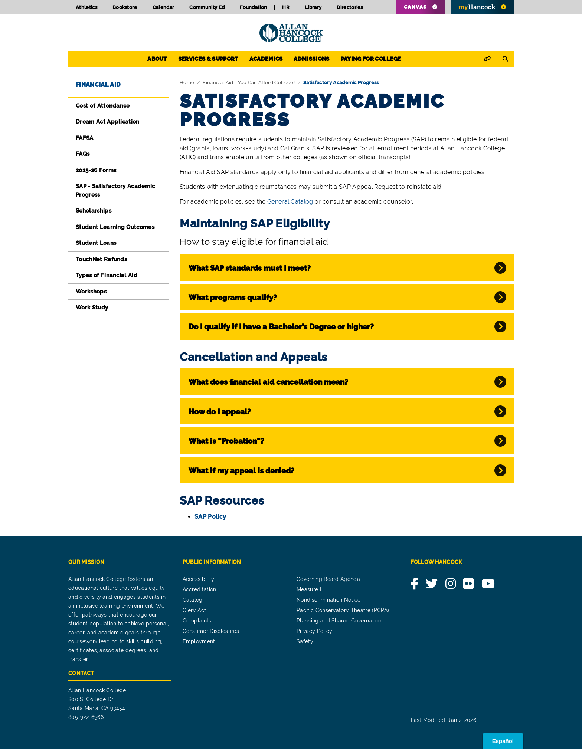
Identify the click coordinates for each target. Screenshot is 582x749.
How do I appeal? (220, 411)
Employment (199, 641)
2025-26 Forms (96, 170)
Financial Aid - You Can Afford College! (248, 82)
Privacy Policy (314, 631)
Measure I (309, 589)
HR (286, 7)
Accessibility (199, 579)
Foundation (253, 7)
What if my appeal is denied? (241, 470)
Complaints (197, 621)
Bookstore (124, 7)
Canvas (415, 7)
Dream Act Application (108, 121)
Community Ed (207, 7)
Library (313, 7)
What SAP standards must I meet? (250, 268)
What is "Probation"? (226, 441)
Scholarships (93, 210)
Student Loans (96, 243)
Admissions (311, 59)
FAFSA (85, 138)
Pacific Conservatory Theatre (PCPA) (343, 610)
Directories (350, 7)
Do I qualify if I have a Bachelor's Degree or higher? (281, 326)
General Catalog (290, 201)
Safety (305, 641)
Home (187, 82)
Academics (266, 59)
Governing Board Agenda (328, 579)
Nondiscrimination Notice (329, 600)
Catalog (193, 600)
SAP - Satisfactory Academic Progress (115, 190)
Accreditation (199, 589)
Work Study (92, 307)
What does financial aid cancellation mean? (268, 382)
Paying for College (371, 59)
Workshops (91, 291)
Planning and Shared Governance (339, 621)
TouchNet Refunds (101, 259)
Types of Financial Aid (106, 275)
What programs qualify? (233, 297)
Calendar (163, 7)
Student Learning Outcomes (115, 227)
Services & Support (208, 59)
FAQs (82, 154)
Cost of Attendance (103, 105)
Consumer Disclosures (211, 631)
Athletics (86, 7)
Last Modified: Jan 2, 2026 (443, 720)
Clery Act (194, 610)
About (157, 59)
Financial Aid (98, 84)
